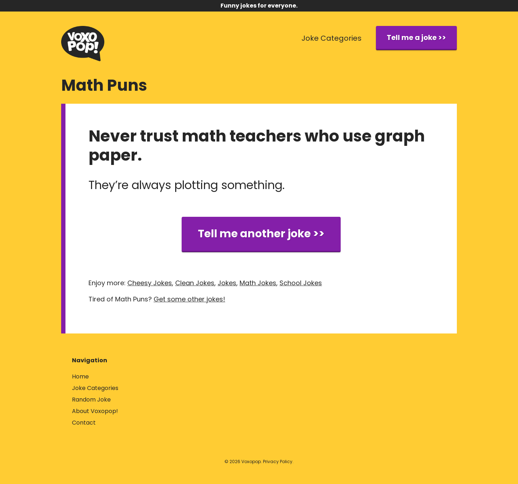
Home (80, 376)
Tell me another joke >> (261, 233)
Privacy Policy (277, 461)
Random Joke (91, 399)
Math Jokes (258, 282)
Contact (84, 422)
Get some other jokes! (189, 299)
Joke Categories (331, 38)
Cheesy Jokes (149, 282)
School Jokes (301, 282)
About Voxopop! (95, 411)
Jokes (227, 282)
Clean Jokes (194, 282)
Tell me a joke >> (416, 37)
